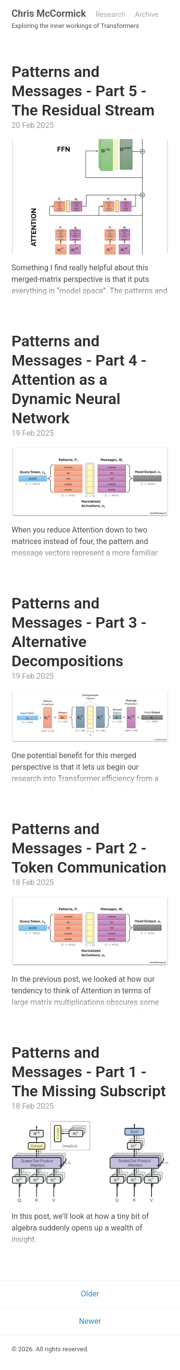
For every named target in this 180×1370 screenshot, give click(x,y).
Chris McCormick (49, 13)
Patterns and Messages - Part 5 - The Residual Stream (83, 91)
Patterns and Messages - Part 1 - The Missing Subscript (89, 1071)
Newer (90, 1321)
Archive (147, 14)
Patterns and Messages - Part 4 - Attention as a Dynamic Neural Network (79, 379)
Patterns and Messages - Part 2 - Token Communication (89, 848)
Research (110, 14)
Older (90, 1293)
